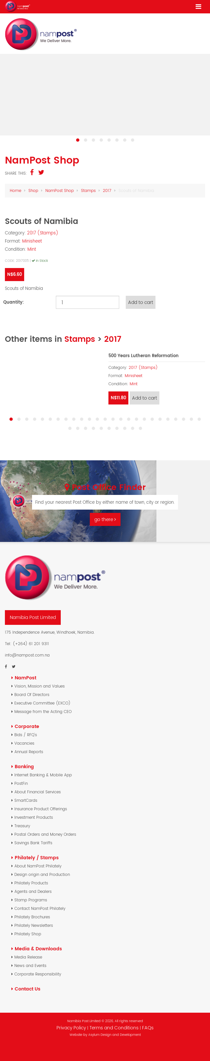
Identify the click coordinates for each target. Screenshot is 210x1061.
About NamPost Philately (37, 866)
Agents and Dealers (33, 891)
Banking (24, 766)
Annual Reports (28, 751)
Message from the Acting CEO (43, 711)
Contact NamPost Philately (39, 908)
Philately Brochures (32, 917)
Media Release (28, 957)
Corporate (27, 726)
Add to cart (140, 302)
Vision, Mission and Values (39, 686)
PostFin (21, 783)
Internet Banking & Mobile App (43, 775)
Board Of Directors (31, 694)
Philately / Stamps (37, 857)
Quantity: (13, 302)
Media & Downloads (38, 948)
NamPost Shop (59, 190)
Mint (31, 249)
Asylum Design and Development (114, 1034)
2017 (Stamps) (42, 233)
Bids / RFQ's (25, 734)
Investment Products (33, 817)
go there (105, 519)
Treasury (22, 826)
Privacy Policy (71, 1027)
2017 (107, 190)
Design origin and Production (42, 874)
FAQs (147, 1027)
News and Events (30, 965)
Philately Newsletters (33, 925)
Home (15, 190)
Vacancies (24, 743)
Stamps (88, 190)
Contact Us (27, 989)
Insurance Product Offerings (40, 809)
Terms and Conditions (114, 1027)
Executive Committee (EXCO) (42, 703)
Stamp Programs (30, 900)
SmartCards (25, 800)
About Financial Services (37, 792)
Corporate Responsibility (37, 974)
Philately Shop (27, 934)
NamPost (25, 677)
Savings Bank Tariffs (33, 843)
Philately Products (31, 883)
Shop (33, 190)
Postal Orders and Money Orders (45, 834)
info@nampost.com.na (27, 655)
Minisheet (32, 241)
